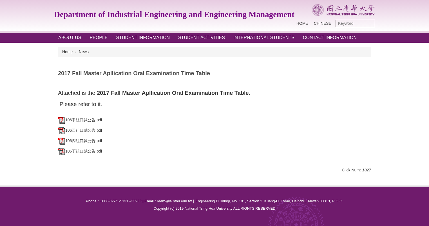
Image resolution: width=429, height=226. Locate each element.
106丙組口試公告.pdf (80, 140)
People (99, 37)
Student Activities (201, 37)
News (84, 52)
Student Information (143, 37)
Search (369, 23)
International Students (263, 37)
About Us (69, 37)
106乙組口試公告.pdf (80, 130)
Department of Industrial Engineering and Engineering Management (174, 14)
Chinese (322, 23)
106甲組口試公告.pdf (80, 120)
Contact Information (330, 37)
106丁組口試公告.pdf (80, 151)
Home (302, 23)
